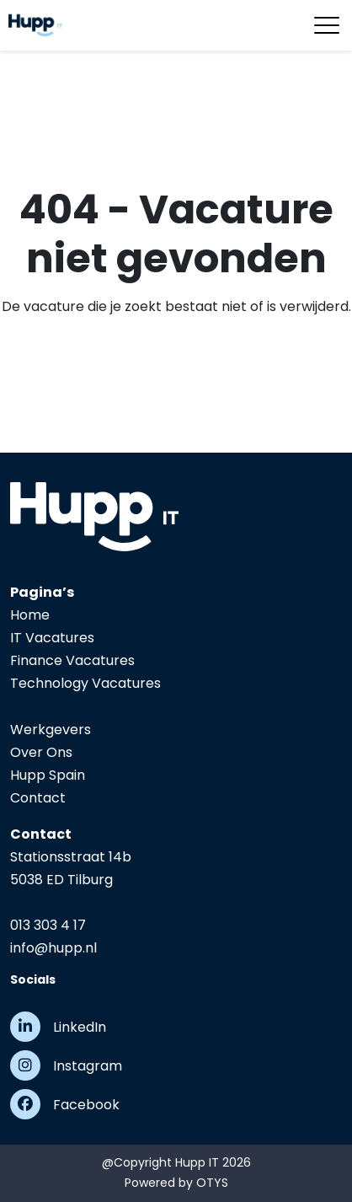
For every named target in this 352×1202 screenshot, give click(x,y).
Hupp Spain (47, 775)
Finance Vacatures (72, 660)
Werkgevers (50, 729)
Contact (38, 798)
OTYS (212, 1182)
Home (30, 615)
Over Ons (41, 752)
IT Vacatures (52, 637)
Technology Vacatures (85, 683)
